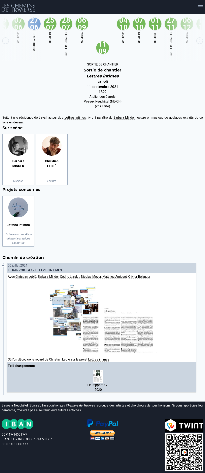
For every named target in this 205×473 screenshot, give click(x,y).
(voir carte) (102, 106)
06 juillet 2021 (101, 268)
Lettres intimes (75, 117)
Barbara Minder (124, 117)
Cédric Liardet (70, 277)
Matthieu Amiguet (114, 277)
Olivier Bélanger (139, 277)
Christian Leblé (26, 277)
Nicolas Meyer (91, 277)
